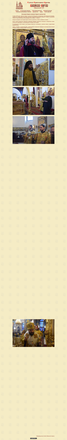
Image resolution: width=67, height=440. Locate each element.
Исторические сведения (25, 10)
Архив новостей (47, 11)
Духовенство (35, 11)
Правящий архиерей (47, 10)
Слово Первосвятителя (37, 10)
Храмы (41, 11)
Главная (17, 10)
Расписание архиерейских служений (23, 11)
